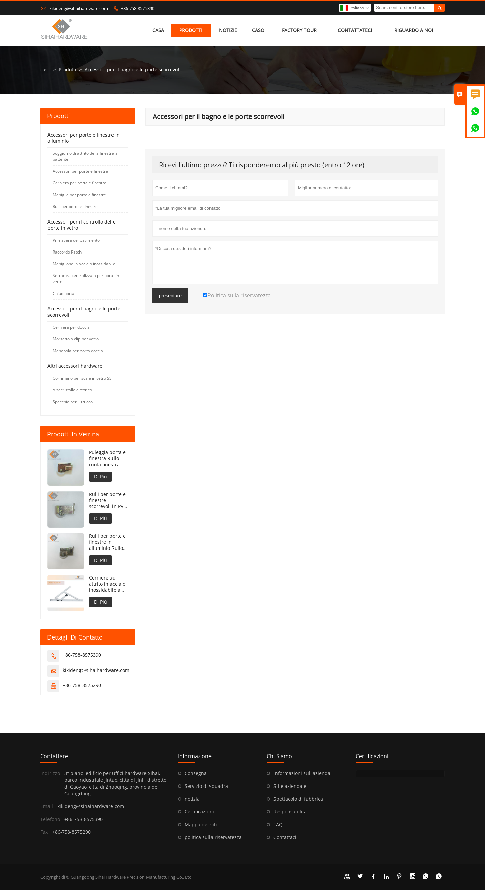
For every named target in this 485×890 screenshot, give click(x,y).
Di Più (100, 476)
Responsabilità (290, 811)
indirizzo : (51, 773)
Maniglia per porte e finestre (79, 195)
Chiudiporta (63, 293)
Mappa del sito (201, 824)
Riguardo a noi (413, 30)
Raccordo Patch (67, 252)
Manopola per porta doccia (78, 351)
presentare (170, 295)
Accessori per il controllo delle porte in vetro (81, 224)
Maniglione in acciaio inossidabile (84, 264)
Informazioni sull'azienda (301, 773)
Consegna (196, 773)
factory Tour (299, 30)
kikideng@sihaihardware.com (78, 8)
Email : (48, 806)
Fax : (45, 832)
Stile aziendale (289, 786)
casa (158, 30)
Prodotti (190, 30)
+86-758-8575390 (137, 8)
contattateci (355, 30)
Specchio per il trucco (73, 402)
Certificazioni (199, 811)
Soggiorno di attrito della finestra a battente (85, 156)
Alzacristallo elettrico (72, 390)
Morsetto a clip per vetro (76, 339)
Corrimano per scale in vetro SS (82, 378)
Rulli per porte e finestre (75, 206)
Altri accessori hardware (74, 366)
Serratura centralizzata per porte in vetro (86, 279)
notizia (192, 799)
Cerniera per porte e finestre (79, 183)
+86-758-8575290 (82, 685)
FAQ (278, 824)
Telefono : (51, 819)
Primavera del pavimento (76, 240)
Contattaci (284, 837)
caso (258, 30)
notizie (228, 30)
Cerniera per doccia (71, 327)
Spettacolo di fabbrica (298, 799)
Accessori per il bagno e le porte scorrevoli (83, 311)
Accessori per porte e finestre (80, 171)
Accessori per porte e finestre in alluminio (83, 137)
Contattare (54, 756)
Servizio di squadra (206, 786)
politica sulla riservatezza (213, 837)
